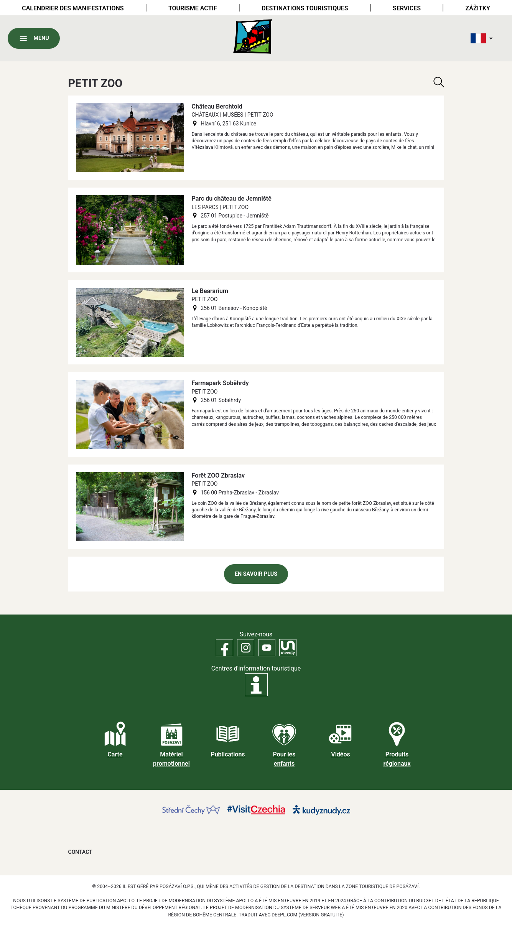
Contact (80, 852)
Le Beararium (210, 291)
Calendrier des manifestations (72, 8)
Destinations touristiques (305, 8)
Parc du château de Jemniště (232, 198)
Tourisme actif (192, 8)
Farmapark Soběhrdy (220, 383)
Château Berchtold (217, 106)
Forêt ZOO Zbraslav (218, 475)
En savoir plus (256, 574)
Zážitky (477, 8)
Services (407, 8)
